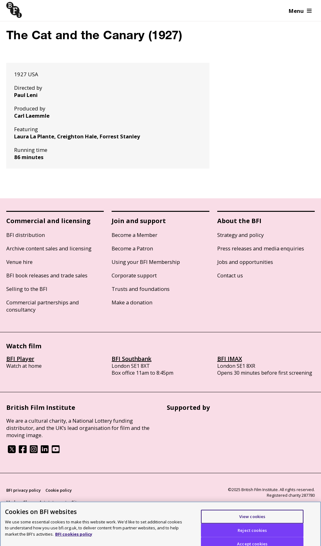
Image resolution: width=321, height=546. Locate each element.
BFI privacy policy (23, 490)
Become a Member (134, 234)
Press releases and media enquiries (260, 248)
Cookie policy (58, 490)
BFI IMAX (229, 358)
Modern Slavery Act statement (36, 502)
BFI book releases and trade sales (46, 275)
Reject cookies (252, 532)
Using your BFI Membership (146, 261)
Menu (300, 10)
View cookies (252, 519)
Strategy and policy (240, 234)
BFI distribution (25, 234)
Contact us (230, 275)
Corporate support (134, 275)
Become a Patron (132, 248)
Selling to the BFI (26, 288)
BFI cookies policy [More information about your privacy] (73, 536)
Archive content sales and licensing (49, 248)
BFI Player (20, 358)
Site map (80, 502)
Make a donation (132, 302)
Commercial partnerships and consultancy (42, 306)
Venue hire (19, 261)
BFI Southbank (131, 358)
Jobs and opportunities (245, 261)
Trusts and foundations (141, 288)
